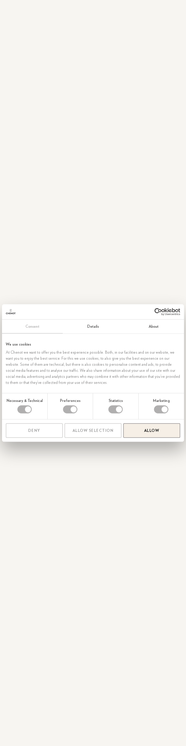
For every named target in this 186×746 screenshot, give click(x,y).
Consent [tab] (32, 326)
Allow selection (93, 430)
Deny (34, 430)
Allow (152, 430)
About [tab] (154, 326)
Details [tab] (93, 326)
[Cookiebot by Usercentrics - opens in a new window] (158, 312)
